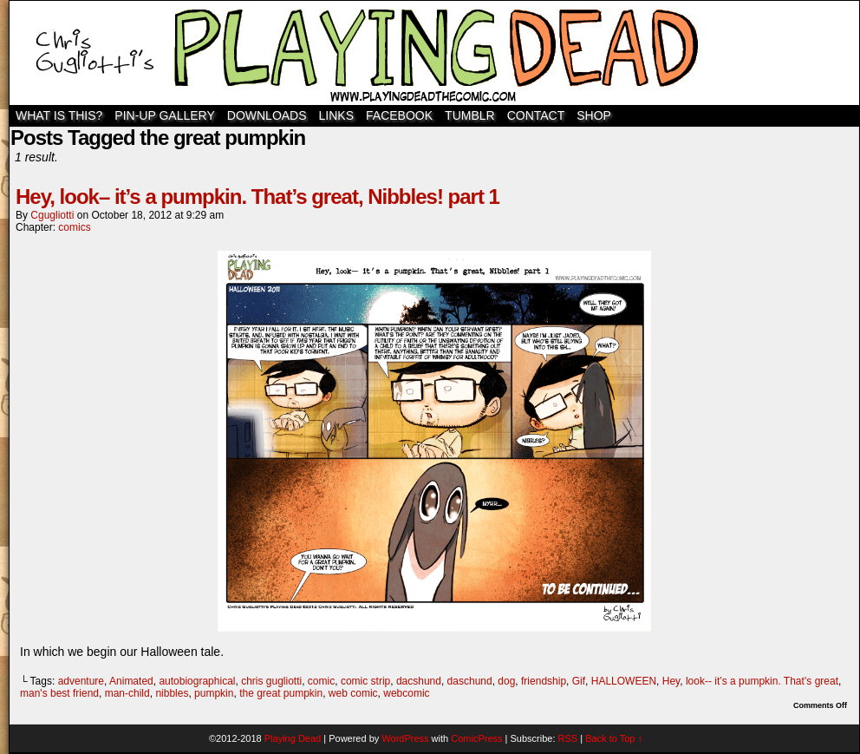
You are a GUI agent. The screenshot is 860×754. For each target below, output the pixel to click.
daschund (469, 681)
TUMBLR (470, 115)
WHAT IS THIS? (59, 115)
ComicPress (476, 738)
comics (74, 227)
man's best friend (59, 693)
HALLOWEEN (623, 681)
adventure (81, 681)
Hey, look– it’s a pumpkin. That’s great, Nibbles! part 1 (257, 196)
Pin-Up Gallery (164, 115)
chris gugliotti (271, 681)
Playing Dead (434, 53)
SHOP (594, 115)
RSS (568, 738)
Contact (536, 115)
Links (336, 115)
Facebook (399, 115)
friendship (543, 681)
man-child (127, 693)
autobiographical (197, 681)
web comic (353, 693)
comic (321, 681)
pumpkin (213, 693)
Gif (578, 681)
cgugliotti (52, 215)
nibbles (171, 693)
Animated (131, 681)
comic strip (365, 681)
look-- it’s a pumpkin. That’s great (762, 681)
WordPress (404, 738)
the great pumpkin (280, 693)
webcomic (406, 693)
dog (506, 681)
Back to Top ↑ (613, 738)
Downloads (267, 115)
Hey (671, 681)
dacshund (418, 681)
